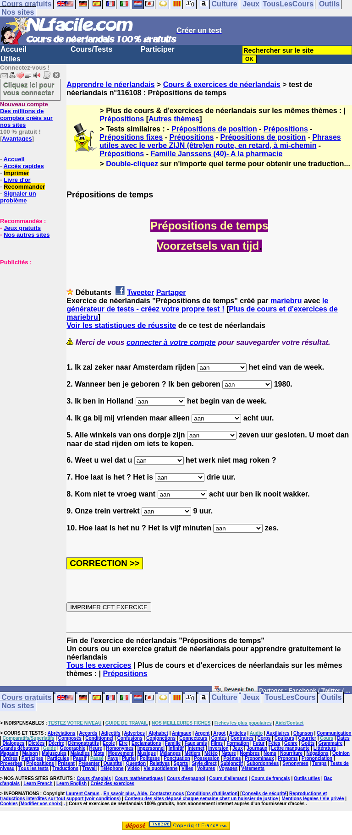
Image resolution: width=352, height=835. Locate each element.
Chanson (303, 733)
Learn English (71, 783)
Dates (343, 738)
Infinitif (176, 748)
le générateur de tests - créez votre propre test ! (197, 305)
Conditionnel (99, 738)
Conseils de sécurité (264, 793)
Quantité (113, 763)
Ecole (109, 743)
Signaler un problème (18, 197)
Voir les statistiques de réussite (121, 325)
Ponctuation (177, 758)
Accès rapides (23, 166)
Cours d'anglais (94, 778)
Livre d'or (17, 179)
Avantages (17, 138)
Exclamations (146, 743)
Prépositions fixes (131, 137)
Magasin (9, 753)
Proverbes (11, 763)
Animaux (181, 733)
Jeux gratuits (22, 227)
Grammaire (331, 743)
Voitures (206, 768)
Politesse (150, 758)
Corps (263, 738)
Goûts (307, 743)
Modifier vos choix (41, 803)
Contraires (242, 738)
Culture (224, 698)
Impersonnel (151, 748)
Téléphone (111, 768)
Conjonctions (161, 738)
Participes (33, 758)
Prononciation (317, 758)
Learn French (37, 783)
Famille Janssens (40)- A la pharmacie (216, 154)
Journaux (257, 748)
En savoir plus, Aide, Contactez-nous (144, 793)
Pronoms (287, 758)
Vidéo (133, 768)
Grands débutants (19, 748)
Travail (89, 768)
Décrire (56, 743)
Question (136, 763)
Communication (334, 733)
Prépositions (121, 119)
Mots (99, 753)
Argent (202, 733)
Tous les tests (33, 768)
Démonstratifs (83, 743)
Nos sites (17, 12)
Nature (228, 753)
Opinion (341, 753)
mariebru (286, 301)
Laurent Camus (82, 793)
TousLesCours (290, 698)
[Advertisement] (27, 311)
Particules (58, 758)
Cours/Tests (91, 49)
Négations (317, 753)
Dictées (36, 743)
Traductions (65, 768)
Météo (211, 753)
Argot (219, 733)
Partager (171, 292)
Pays (112, 758)
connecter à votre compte (171, 342)
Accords (88, 733)
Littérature (325, 748)
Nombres (249, 753)
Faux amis (196, 743)
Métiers (193, 753)
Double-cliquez (132, 164)
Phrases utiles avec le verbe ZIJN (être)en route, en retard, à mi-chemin (220, 141)
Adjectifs (110, 733)
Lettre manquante (290, 748)
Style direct (204, 763)
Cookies (9, 803)
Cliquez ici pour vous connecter (29, 88)
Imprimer (16, 172)
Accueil (13, 49)
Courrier (307, 738)
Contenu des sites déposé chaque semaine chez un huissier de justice (201, 798)
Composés (70, 738)
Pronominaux (259, 758)
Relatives (159, 763)
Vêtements (253, 768)
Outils (331, 698)
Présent (66, 763)
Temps (319, 763)
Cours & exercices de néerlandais (221, 84)
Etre (123, 743)
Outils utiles (307, 778)
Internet (195, 748)
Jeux (250, 698)
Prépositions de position (214, 129)
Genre (290, 743)
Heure (95, 748)
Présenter (88, 763)
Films (217, 743)
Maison (30, 753)
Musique (147, 753)
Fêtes (274, 743)
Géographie (73, 748)
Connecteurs (193, 738)
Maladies (79, 753)
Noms (270, 753)
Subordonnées (263, 763)
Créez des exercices (113, 783)
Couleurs (284, 738)
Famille (173, 743)
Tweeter (140, 292)
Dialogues (14, 743)
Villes (187, 768)
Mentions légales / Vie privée (313, 798)
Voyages (228, 768)
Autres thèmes (173, 119)
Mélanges (170, 753)
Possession (207, 758)
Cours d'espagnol (186, 778)
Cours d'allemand (228, 778)
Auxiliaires (278, 733)
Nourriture (291, 753)
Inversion (218, 748)
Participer (158, 49)
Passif (79, 758)
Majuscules (54, 753)
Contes (219, 738)
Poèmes (232, 758)
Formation (237, 743)
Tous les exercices (98, 665)
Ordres (10, 758)
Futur (259, 743)
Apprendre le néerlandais (110, 84)
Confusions (130, 738)
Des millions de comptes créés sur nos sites (26, 114)
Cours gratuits (26, 698)
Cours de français (270, 778)
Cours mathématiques (139, 778)
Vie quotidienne (160, 768)
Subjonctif (231, 763)
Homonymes (119, 748)
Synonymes (295, 763)
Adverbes (134, 733)
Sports (181, 763)
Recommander (24, 186)
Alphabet (158, 733)
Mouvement (121, 753)
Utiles (10, 59)
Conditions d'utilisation (212, 793)
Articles (237, 733)
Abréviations (62, 733)
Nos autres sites (27, 234)
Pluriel (129, 758)
